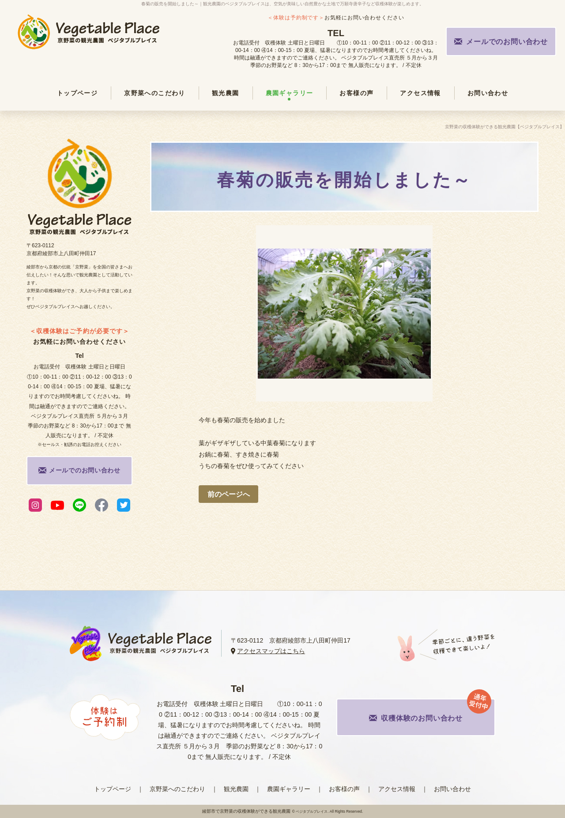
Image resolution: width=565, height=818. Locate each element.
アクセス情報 (396, 788)
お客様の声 (344, 788)
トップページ (112, 788)
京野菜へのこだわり (177, 788)
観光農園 (236, 788)
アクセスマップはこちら (271, 650)
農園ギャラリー (288, 788)
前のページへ (228, 494)
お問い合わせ (452, 788)
